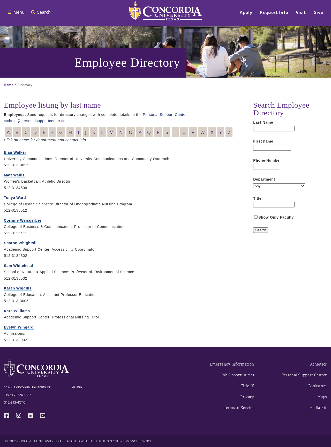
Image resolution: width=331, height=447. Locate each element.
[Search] (260, 230)
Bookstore (317, 386)
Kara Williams (17, 311)
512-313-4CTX (14, 402)
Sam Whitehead (18, 266)
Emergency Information (232, 364)
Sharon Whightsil (20, 243)
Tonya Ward (15, 198)
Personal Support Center (164, 115)
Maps (322, 397)
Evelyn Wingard (19, 327)
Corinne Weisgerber (22, 220)
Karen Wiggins (18, 288)
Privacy (247, 397)
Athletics (318, 364)
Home (8, 85)
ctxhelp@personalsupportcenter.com (36, 121)
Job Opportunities (237, 375)
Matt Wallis (14, 175)
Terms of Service (239, 408)
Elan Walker (15, 152)
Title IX (247, 386)
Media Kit (318, 408)
